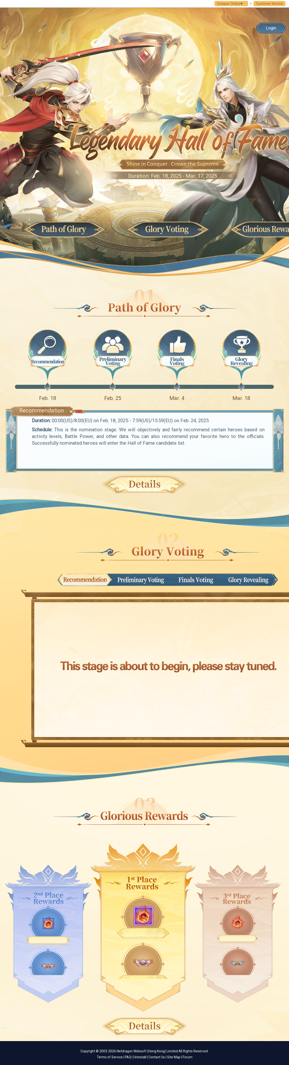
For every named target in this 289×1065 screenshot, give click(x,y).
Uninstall (139, 1057)
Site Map (173, 1057)
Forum (187, 1057)
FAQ (128, 1057)
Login (271, 27)
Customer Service (269, 4)
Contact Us (156, 1057)
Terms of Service (110, 1057)
